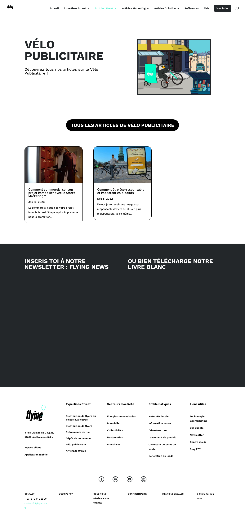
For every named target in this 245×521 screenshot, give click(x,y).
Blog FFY (195, 449)
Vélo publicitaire (76, 444)
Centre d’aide (198, 442)
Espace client (32, 447)
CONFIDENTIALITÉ (137, 494)
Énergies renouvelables (121, 416)
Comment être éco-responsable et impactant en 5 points (120, 191)
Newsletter (197, 434)
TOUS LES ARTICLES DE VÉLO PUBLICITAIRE (122, 125)
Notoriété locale (159, 416)
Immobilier (113, 423)
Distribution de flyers (79, 426)
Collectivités (115, 430)
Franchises (113, 444)
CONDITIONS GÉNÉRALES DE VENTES (101, 498)
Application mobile (36, 454)
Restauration (115, 437)
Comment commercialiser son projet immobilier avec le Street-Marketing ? (52, 193)
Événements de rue (78, 432)
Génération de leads (161, 456)
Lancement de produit (162, 437)
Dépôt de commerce (78, 438)
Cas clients (196, 427)
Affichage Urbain (76, 450)
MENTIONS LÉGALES (173, 494)
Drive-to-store (158, 430)
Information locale (160, 423)
